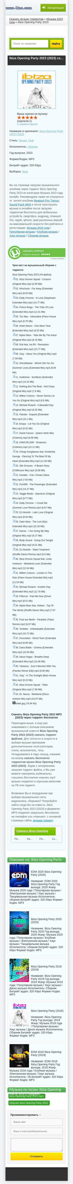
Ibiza (25, 171)
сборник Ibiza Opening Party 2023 (28, 1102)
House (22, 140)
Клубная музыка (47, 231)
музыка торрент (42, 820)
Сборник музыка (38, 235)
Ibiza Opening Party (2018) (47, 1010)
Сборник (51, 988)
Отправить (36, 1156)
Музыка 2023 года (38, 227)
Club (31, 140)
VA (29, 1076)
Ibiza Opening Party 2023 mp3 (26, 1096)
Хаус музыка (18, 235)
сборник (32, 146)
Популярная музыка (22, 231)
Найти (56, 43)
